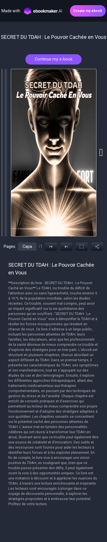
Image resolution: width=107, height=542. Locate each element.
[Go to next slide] (101, 152)
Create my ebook (87, 11)
